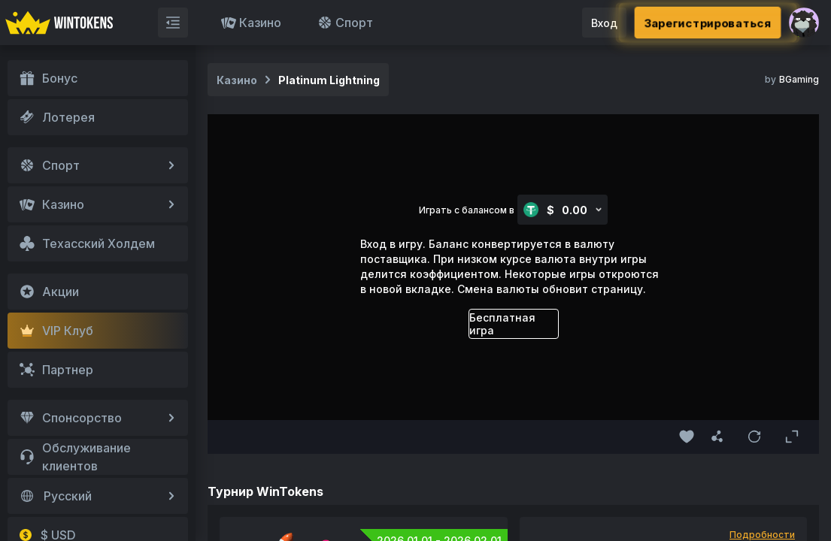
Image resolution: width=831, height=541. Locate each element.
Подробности (762, 534)
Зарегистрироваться (707, 23)
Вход (604, 23)
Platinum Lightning (329, 80)
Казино (251, 22)
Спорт (345, 22)
